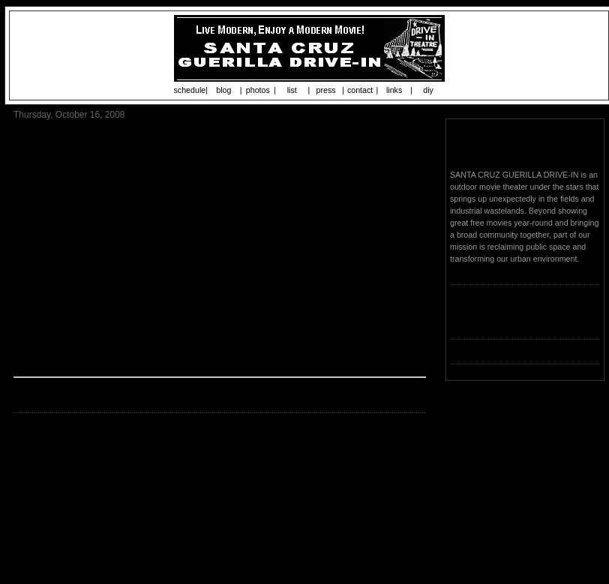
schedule (190, 89)
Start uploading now (334, 423)
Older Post (403, 517)
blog (223, 89)
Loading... (467, 320)
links (394, 89)
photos (258, 89)
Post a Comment (49, 497)
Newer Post (38, 517)
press (326, 89)
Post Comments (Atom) (120, 543)
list (292, 89)
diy (428, 89)
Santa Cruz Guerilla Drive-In (524, 145)
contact (360, 89)
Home (222, 517)
